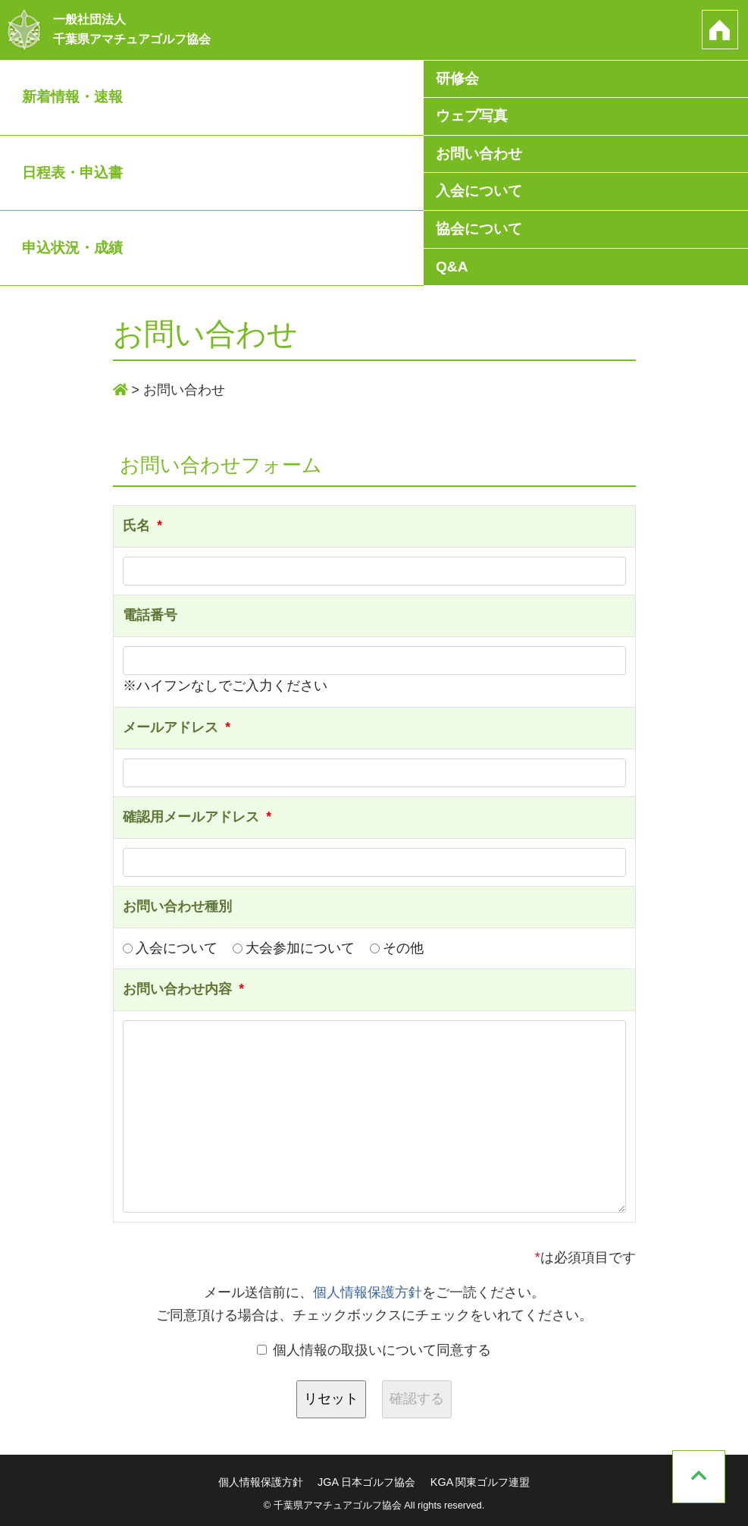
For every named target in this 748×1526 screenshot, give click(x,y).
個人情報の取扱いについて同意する (374, 1350)
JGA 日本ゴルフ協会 (366, 1482)
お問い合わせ (479, 154)
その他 (397, 948)
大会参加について (294, 948)
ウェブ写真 (472, 116)
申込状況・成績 (72, 248)
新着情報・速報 (72, 97)
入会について (479, 191)
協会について (479, 229)
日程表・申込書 (72, 173)
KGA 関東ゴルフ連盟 (480, 1482)
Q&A (452, 267)
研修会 (457, 78)
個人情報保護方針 (367, 1292)
